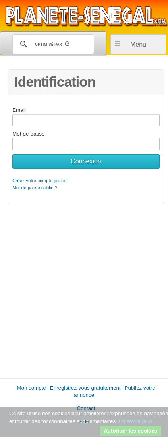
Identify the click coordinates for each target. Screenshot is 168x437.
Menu (138, 44)
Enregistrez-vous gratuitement (85, 388)
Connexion (86, 161)
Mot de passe (28, 134)
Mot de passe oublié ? (34, 187)
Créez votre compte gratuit (39, 180)
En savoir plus (135, 421)
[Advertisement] (84, 288)
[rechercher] (52, 44)
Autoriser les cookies (130, 431)
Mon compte (31, 388)
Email (19, 110)
